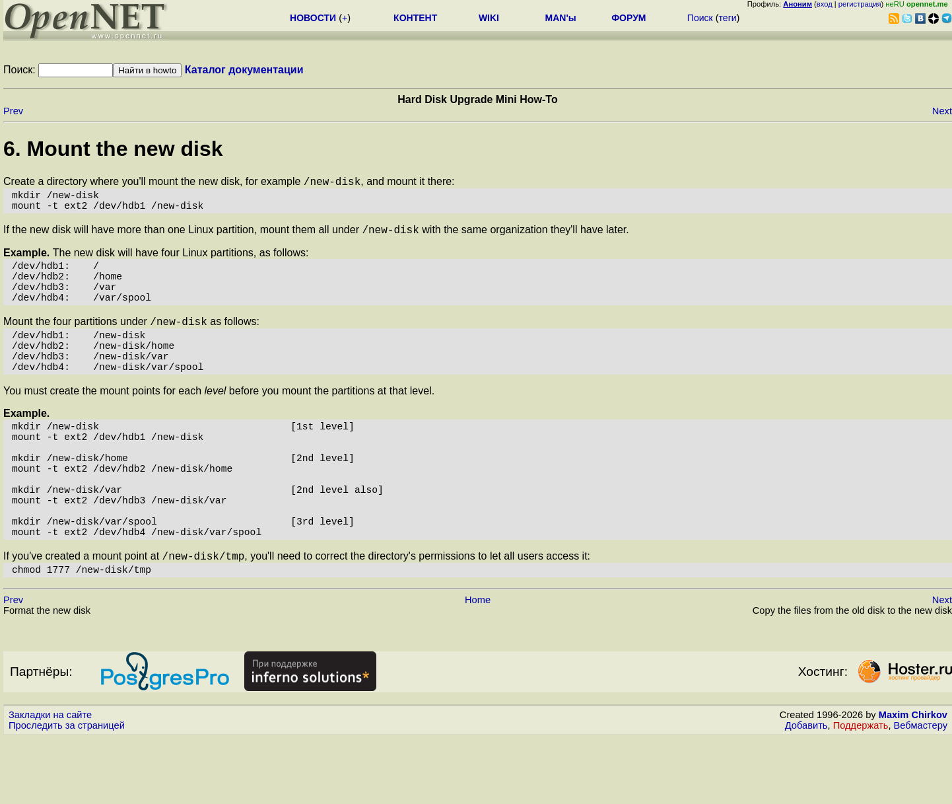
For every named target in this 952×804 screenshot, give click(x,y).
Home (478, 666)
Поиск (700, 18)
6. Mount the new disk (112, 149)
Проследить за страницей (67, 791)
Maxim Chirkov (913, 781)
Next (942, 111)
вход (825, 4)
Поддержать (861, 791)
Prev (13, 111)
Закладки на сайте (50, 781)
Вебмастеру (920, 791)
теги (728, 18)
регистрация (859, 4)
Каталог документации (244, 69)
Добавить (806, 791)
